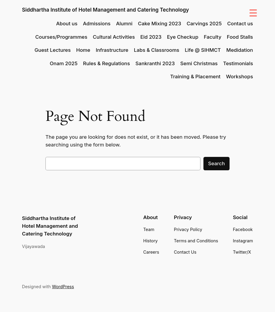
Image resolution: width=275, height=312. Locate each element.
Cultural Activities (114, 37)
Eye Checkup (182, 37)
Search (216, 163)
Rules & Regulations (106, 63)
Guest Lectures (52, 50)
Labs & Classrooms (156, 50)
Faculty (212, 37)
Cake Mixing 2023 (159, 23)
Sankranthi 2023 (155, 63)
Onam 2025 (64, 63)
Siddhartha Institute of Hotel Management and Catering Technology (105, 10)
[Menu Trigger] (253, 12)
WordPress (63, 286)
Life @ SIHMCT (203, 50)
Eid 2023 (150, 37)
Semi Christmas (199, 63)
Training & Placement (195, 76)
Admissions (96, 23)
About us (67, 23)
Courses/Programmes (61, 37)
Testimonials (238, 63)
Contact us (240, 23)
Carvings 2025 (204, 23)
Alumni (124, 23)
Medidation (239, 50)
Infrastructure (112, 50)
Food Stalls (240, 37)
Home (83, 50)
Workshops (239, 76)
